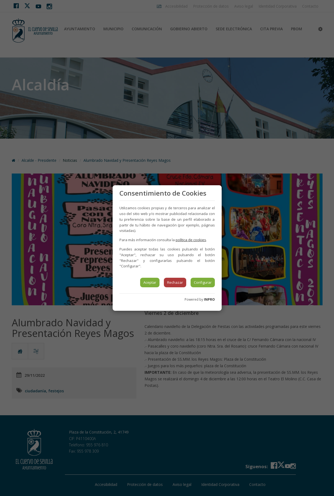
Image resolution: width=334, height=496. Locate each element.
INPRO (209, 299)
